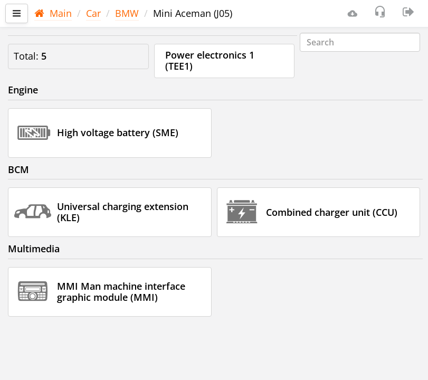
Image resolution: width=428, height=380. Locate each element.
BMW (127, 13)
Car (93, 13)
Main (53, 13)
